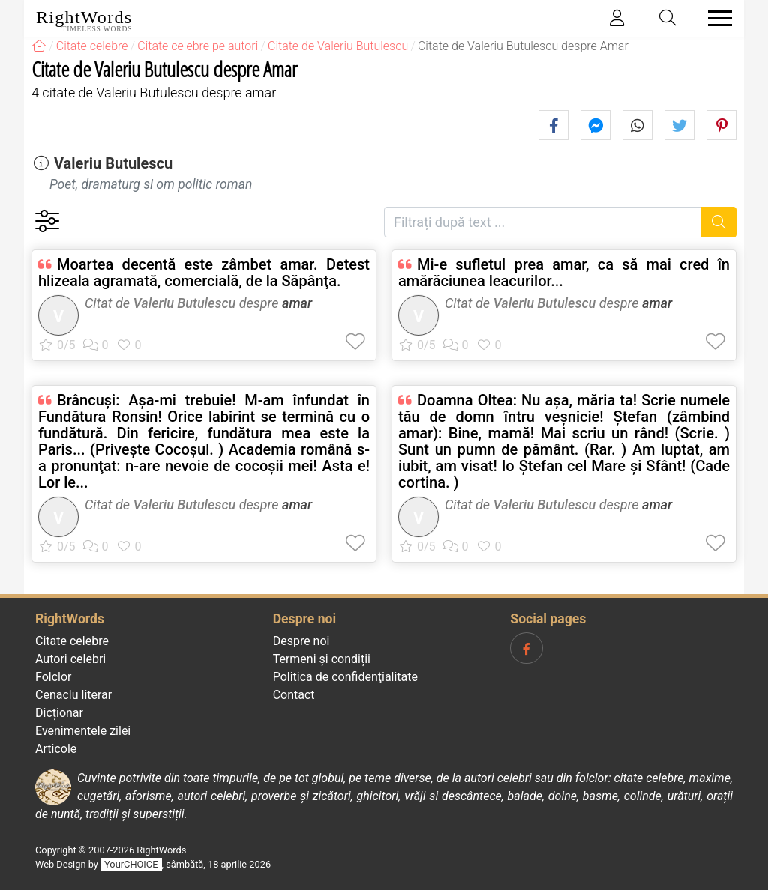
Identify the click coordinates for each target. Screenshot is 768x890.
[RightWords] (39, 46)
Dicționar (59, 713)
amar (297, 303)
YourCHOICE (131, 864)
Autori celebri (70, 659)
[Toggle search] (668, 18)
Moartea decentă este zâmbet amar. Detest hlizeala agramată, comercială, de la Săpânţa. (204, 272)
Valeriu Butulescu (113, 163)
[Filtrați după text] (542, 222)
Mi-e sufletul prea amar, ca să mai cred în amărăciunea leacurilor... (564, 272)
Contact (294, 695)
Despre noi (301, 641)
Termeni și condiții (321, 659)
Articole (55, 749)
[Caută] (718, 222)
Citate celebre (72, 641)
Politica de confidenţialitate (345, 677)
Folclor (53, 677)
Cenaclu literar (73, 695)
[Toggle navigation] (715, 18)
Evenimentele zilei (82, 731)
